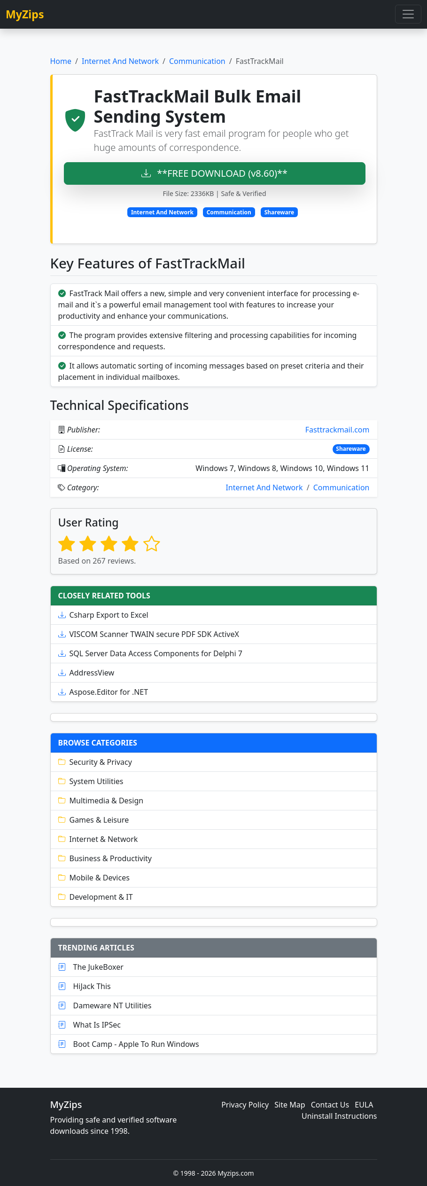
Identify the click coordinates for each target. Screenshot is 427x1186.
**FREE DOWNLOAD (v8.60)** (214, 173)
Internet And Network (120, 61)
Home (61, 61)
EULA (364, 1105)
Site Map (289, 1105)
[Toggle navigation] (408, 14)
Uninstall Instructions (339, 1116)
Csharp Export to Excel (103, 615)
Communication (197, 61)
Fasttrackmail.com (337, 429)
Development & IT (95, 897)
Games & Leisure (93, 820)
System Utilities (91, 781)
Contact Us (330, 1105)
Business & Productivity (105, 858)
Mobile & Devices (94, 877)
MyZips (25, 14)
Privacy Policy (245, 1105)
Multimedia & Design (101, 800)
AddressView (86, 673)
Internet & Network (98, 839)
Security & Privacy (95, 762)
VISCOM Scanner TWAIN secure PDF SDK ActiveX (148, 634)
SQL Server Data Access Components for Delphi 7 (150, 653)
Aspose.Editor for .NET (103, 692)
